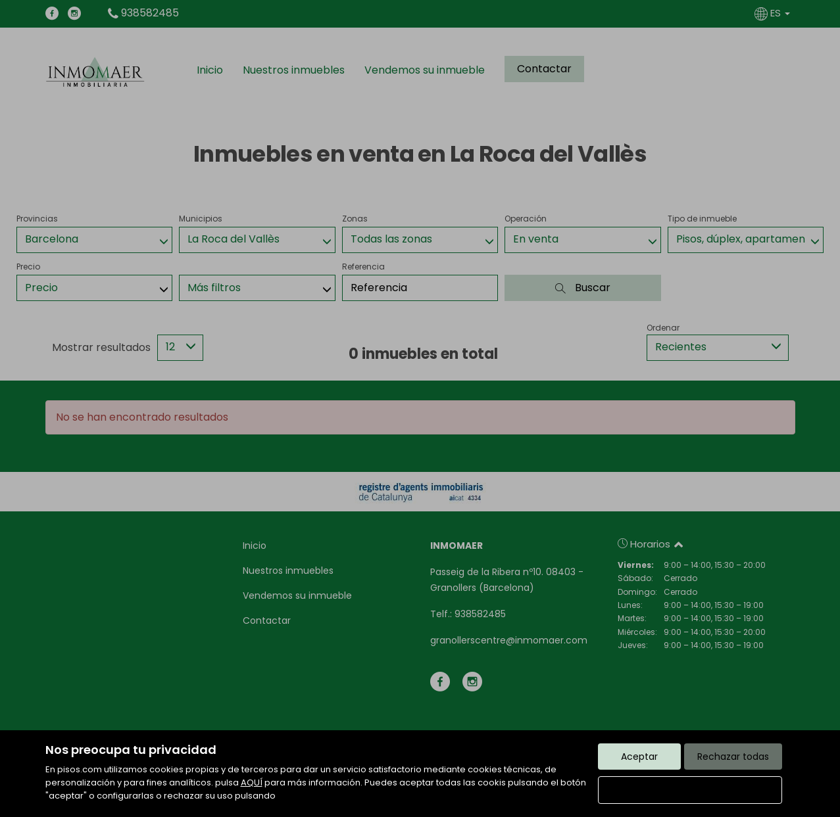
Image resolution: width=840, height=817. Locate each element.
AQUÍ (251, 782)
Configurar (689, 790)
